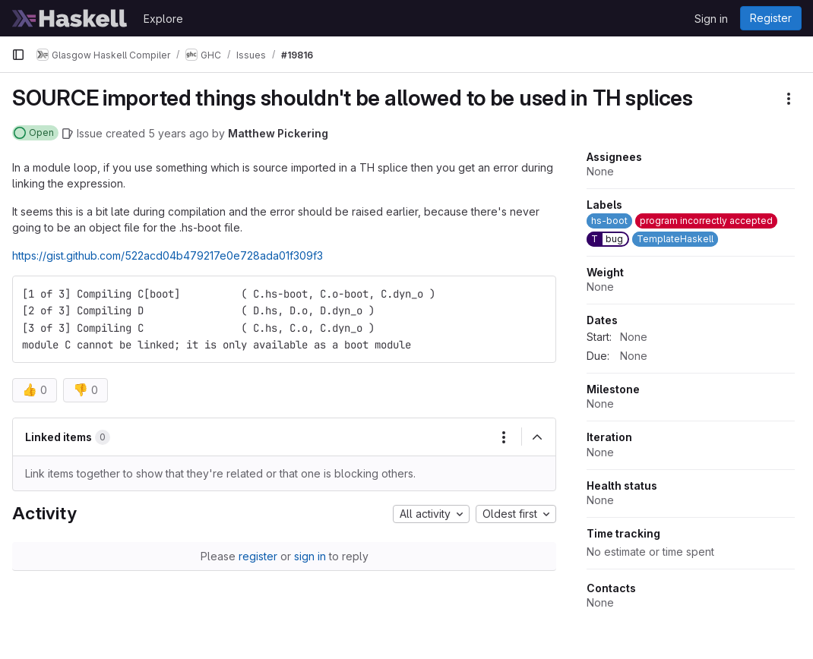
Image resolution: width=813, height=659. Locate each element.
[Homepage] (69, 18)
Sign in (711, 18)
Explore (163, 18)
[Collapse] (537, 437)
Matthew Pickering (278, 133)
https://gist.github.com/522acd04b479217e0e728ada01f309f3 (167, 255)
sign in (310, 556)
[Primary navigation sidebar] (18, 55)
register (258, 556)
